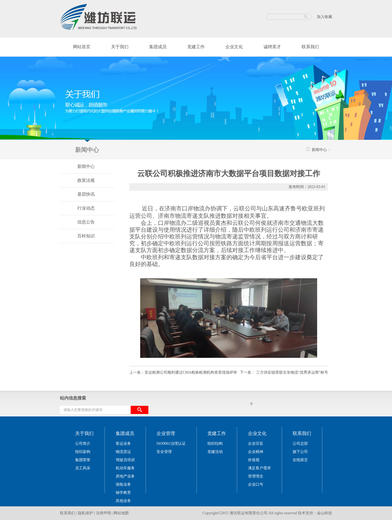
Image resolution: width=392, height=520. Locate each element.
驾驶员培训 (125, 460)
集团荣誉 (82, 460)
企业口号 (255, 484)
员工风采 (82, 468)
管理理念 (255, 476)
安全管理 (164, 452)
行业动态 (86, 208)
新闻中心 (86, 166)
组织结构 (215, 444)
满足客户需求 (259, 468)
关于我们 (119, 46)
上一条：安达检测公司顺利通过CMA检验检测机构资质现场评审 (183, 372)
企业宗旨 (255, 444)
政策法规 (86, 180)
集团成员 (158, 46)
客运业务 (123, 444)
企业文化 (234, 46)
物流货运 (123, 452)
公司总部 (300, 444)
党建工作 (196, 46)
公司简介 (82, 444)
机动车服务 (125, 468)
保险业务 (123, 484)
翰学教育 (123, 493)
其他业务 (123, 501)
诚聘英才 (272, 46)
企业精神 (255, 452)
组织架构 (82, 452)
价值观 (253, 460)
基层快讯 (86, 194)
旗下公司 (300, 452)
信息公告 (86, 222)
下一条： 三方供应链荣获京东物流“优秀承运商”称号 (284, 372)
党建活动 (215, 452)
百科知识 (86, 236)
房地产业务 (125, 476)
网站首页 (81, 46)
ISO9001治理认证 (171, 444)
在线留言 (300, 460)
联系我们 (310, 46)
